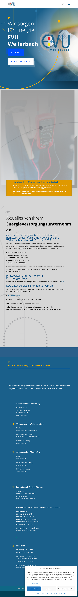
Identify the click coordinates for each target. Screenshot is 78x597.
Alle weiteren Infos (13, 295)
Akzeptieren (34, 589)
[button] (74, 568)
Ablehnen (49, 589)
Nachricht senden (20, 62)
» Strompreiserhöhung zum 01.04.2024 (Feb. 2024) (23, 299)
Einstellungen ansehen (66, 589)
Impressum (62, 593)
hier (62, 282)
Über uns (15, 53)
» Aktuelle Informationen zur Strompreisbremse (22, 303)
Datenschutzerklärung (52, 593)
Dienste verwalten (33, 583)
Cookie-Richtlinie (40, 593)
